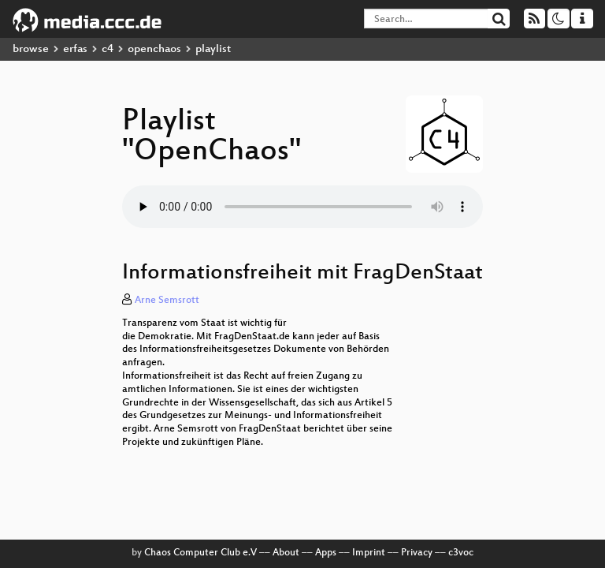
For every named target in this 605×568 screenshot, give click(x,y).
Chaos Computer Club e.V (200, 553)
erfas (75, 49)
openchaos (154, 49)
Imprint (368, 553)
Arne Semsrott (167, 300)
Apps (325, 553)
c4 (107, 49)
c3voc (460, 553)
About (286, 553)
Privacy (416, 553)
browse (31, 49)
